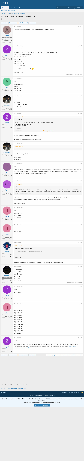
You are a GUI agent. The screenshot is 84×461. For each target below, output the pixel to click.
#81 (81, 143)
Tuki (79, 392)
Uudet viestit (4, 10)
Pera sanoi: (18, 184)
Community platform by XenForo (42, 395)
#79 (81, 96)
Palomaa (4, 19)
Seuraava (32, 22)
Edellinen (5, 22)
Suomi (3, 392)
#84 (81, 207)
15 (27, 22)
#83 (81, 181)
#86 (81, 242)
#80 (81, 113)
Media (21, 7)
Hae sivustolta (11, 10)
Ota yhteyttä (64, 392)
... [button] (11, 22)
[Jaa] (79, 26)
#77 (81, 46)
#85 (81, 224)
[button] (17, 7)
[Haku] (79, 7)
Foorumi (4, 7)
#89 (81, 303)
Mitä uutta (13, 7)
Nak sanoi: (17, 246)
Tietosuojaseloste (72, 392)
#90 (81, 337)
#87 (81, 266)
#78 (81, 78)
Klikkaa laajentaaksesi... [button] (48, 130)
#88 (81, 286)
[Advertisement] (42, 370)
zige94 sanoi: (18, 117)
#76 (81, 26)
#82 (81, 163)
